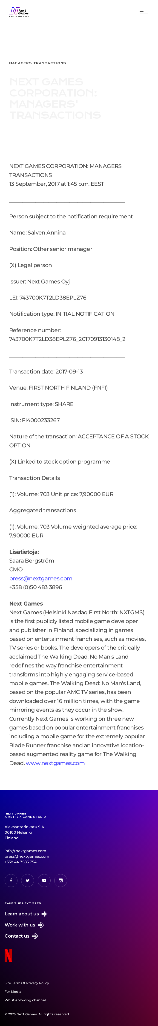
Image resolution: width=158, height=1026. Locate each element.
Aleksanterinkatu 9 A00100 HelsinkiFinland (24, 832)
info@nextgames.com (25, 851)
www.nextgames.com (55, 767)
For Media (13, 992)
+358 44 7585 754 (21, 862)
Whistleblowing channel (25, 1000)
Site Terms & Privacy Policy (27, 983)
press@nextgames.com (27, 856)
